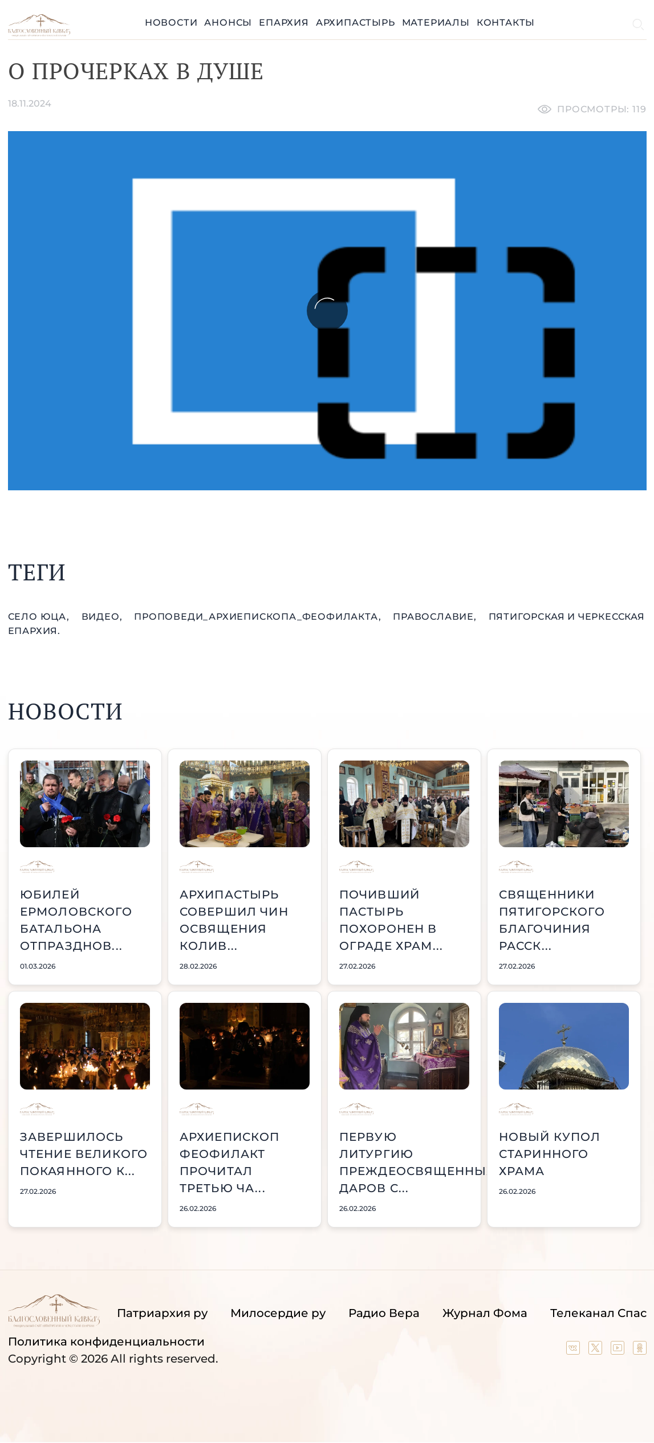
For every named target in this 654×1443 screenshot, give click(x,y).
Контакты (506, 22)
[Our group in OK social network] (640, 1350)
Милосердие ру (278, 1313)
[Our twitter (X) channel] (596, 1350)
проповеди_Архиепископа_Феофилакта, (259, 616)
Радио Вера (384, 1313)
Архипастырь (355, 22)
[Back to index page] (39, 33)
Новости (171, 22)
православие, (436, 616)
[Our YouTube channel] (619, 1350)
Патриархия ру (162, 1313)
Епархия (284, 22)
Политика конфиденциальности (106, 1341)
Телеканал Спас (598, 1313)
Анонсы (228, 22)
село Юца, (40, 616)
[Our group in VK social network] (574, 1350)
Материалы (436, 22)
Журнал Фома (484, 1313)
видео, (103, 616)
